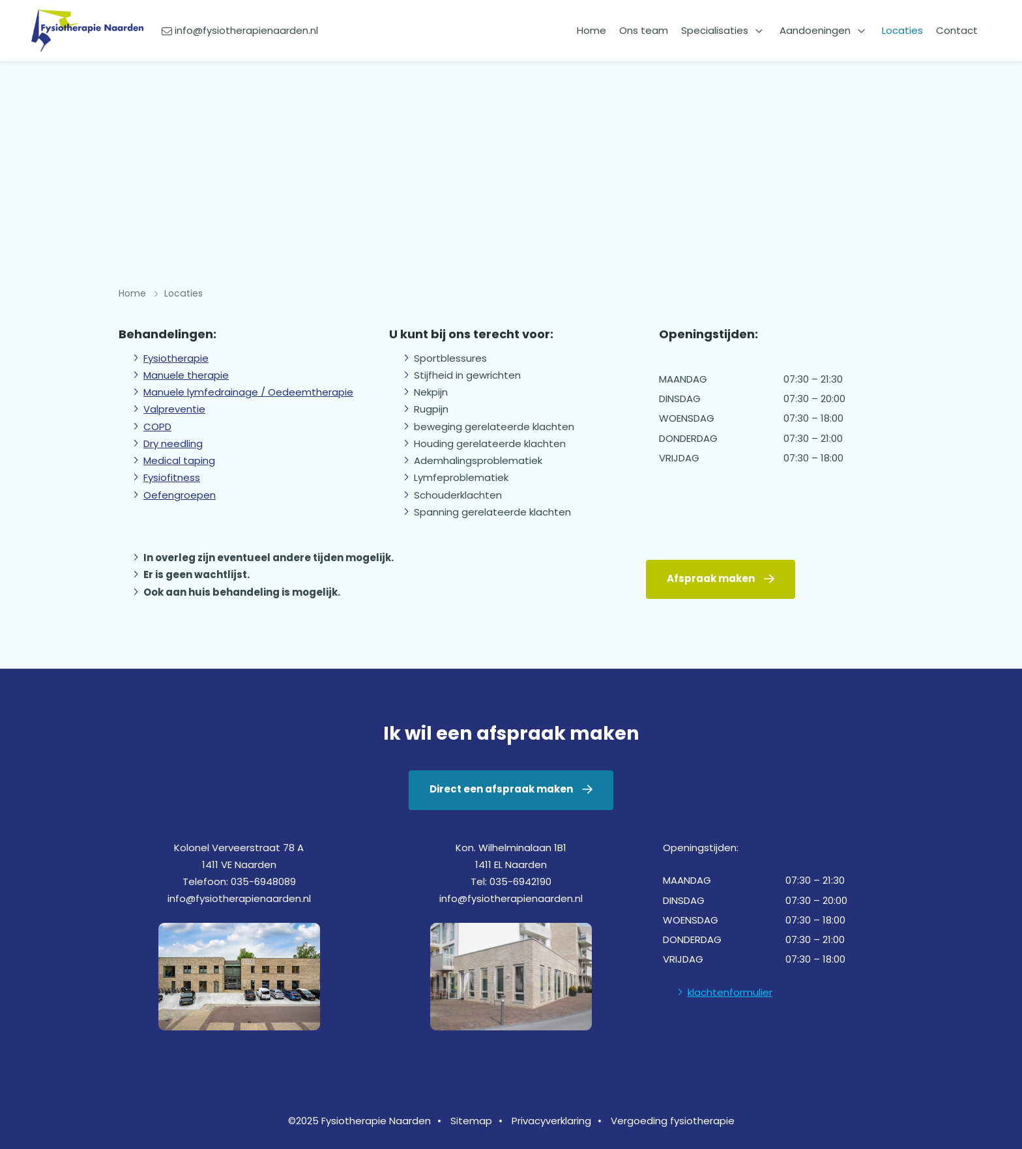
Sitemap (471, 1120)
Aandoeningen (815, 30)
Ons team (643, 30)
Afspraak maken (711, 578)
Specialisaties (714, 30)
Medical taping (179, 460)
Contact (957, 30)
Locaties (902, 30)
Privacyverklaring (551, 1120)
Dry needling (173, 443)
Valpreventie (174, 409)
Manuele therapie (186, 375)
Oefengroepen (179, 495)
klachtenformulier (730, 992)
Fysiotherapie (176, 358)
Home (591, 30)
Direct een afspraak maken (501, 789)
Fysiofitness (171, 477)
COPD (157, 426)
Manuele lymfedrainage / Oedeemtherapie (248, 392)
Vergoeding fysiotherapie (673, 1120)
